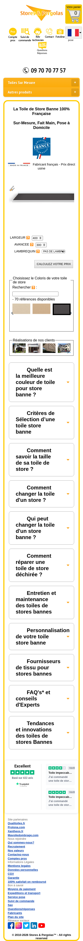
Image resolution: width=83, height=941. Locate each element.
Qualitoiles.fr (16, 823)
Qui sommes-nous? (21, 842)
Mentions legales (19, 865)
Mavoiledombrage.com (23, 835)
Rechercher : (24, 287)
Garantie (13, 877)
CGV (11, 873)
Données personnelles (23, 869)
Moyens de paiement (22, 889)
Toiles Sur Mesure (43, 82)
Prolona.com (16, 827)
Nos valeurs (16, 850)
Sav (10, 905)
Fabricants (15, 913)
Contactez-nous (18, 854)
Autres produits (43, 92)
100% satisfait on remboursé (27, 881)
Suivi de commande (21, 901)
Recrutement (16, 846)
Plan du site (16, 917)
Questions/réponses (21, 909)
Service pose (16, 897)
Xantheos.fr (15, 831)
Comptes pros (17, 858)
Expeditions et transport (24, 893)
